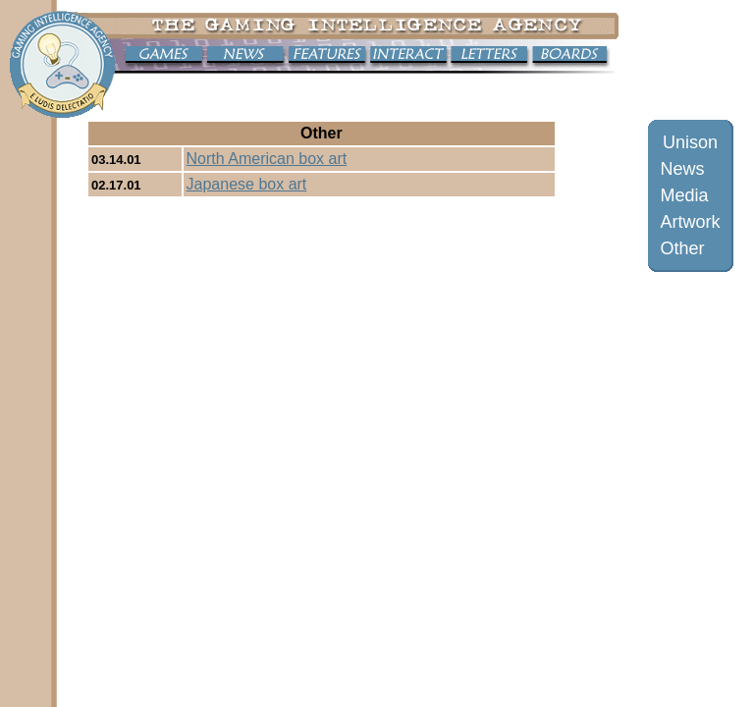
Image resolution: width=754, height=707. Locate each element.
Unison (690, 142)
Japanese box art (247, 184)
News (683, 169)
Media (685, 195)
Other (683, 248)
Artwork (691, 222)
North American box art (267, 158)
